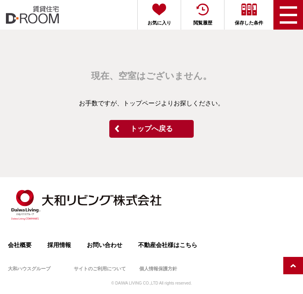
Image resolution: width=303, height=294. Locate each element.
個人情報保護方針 (158, 269)
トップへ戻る (151, 129)
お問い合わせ (104, 245)
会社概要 (20, 245)
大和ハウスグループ (29, 269)
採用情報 (59, 245)
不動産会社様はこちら (167, 245)
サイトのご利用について (100, 269)
